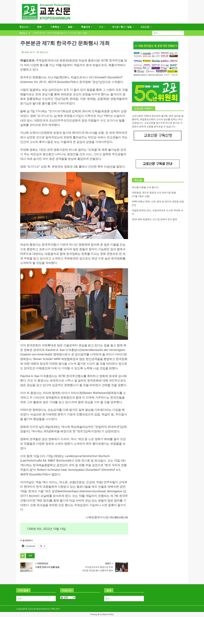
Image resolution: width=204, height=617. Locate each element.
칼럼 (70, 26)
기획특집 (54, 26)
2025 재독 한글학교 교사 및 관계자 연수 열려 (154, 219)
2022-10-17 (29, 52)
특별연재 (85, 26)
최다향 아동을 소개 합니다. (145, 187)
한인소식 (23, 26)
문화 (39, 26)
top (30, 555)
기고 (101, 26)
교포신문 (144, 26)
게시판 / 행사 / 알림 (122, 26)
